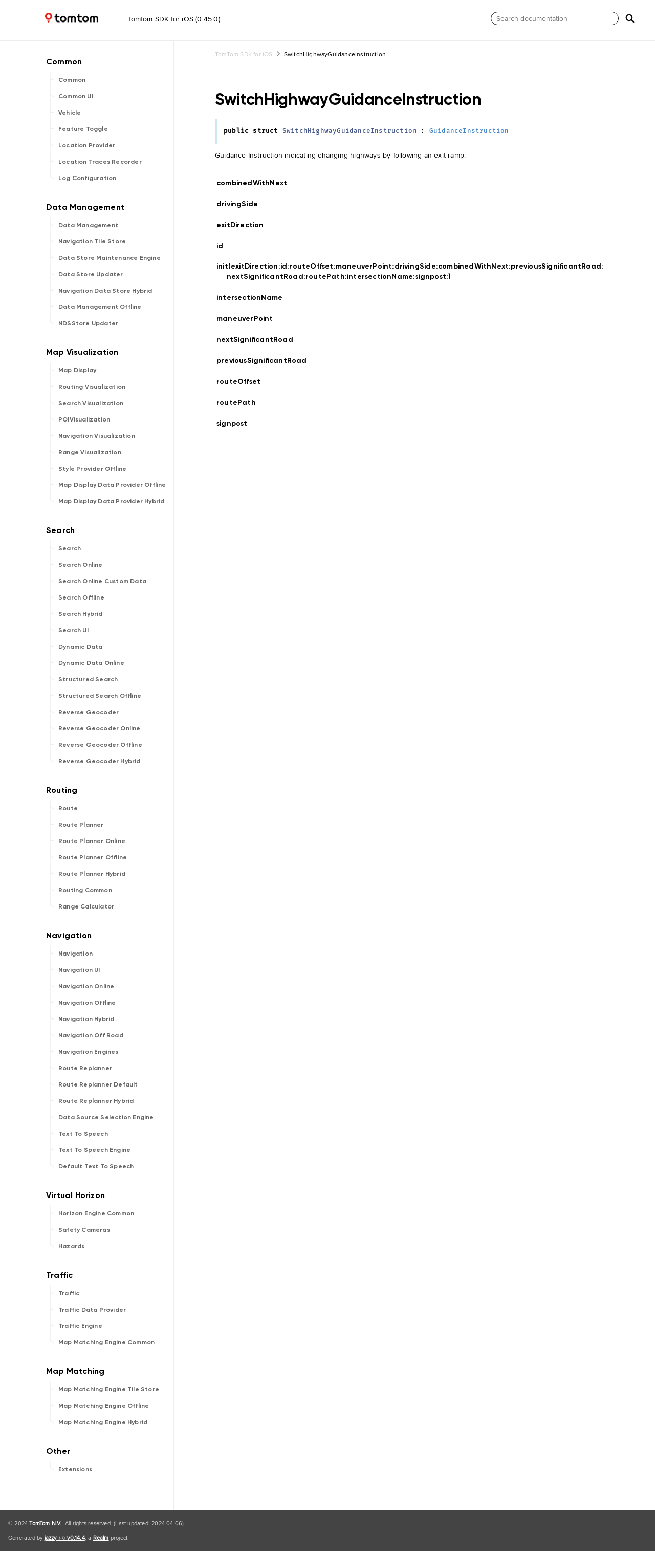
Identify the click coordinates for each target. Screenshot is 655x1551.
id (226, 246)
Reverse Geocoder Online (99, 728)
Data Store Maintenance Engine (109, 257)
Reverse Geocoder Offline (100, 744)
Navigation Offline (87, 1002)
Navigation (75, 953)
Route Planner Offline (92, 857)
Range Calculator (86, 906)
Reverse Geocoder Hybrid (99, 761)
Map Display (77, 370)
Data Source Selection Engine (106, 1117)
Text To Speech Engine (94, 1150)
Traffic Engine (80, 1326)
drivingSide (241, 204)
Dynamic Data (80, 646)
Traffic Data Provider (92, 1309)
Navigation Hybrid (86, 1019)
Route (68, 808)
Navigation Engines (88, 1051)
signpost (236, 423)
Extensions (75, 1469)
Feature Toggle (83, 128)
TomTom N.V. (45, 1523)
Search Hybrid (80, 613)
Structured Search (88, 679)
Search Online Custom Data (102, 581)
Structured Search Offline (99, 695)
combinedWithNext (256, 183)
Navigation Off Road (90, 1035)
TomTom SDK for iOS (244, 54)
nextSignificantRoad (259, 339)
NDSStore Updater (88, 323)
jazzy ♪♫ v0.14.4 (65, 1538)
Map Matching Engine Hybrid (102, 1422)
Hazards (71, 1246)
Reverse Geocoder (88, 712)
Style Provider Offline (92, 468)
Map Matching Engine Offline (103, 1405)
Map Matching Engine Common (106, 1342)
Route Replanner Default (98, 1084)
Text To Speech (83, 1133)
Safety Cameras (84, 1229)
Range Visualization (89, 452)
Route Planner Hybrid (91, 873)
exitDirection (244, 224)
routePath (240, 402)
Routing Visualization (91, 386)
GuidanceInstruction (469, 131)
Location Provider (86, 145)
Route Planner (81, 824)
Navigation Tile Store (92, 241)
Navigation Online (86, 986)
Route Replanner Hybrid (96, 1100)
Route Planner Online (91, 841)
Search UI (73, 630)
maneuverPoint (249, 318)
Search (69, 548)
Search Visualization (90, 403)
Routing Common (85, 890)
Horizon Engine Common (96, 1213)
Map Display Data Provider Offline (112, 485)
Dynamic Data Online (91, 663)
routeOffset (242, 381)
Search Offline (81, 597)
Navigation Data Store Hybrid (105, 290)
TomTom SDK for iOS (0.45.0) (112, 19)
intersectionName (253, 297)
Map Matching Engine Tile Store (108, 1389)
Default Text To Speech (96, 1166)
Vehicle (69, 112)
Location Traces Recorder (100, 161)
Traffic (68, 1293)
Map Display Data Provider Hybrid (111, 501)
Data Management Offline (100, 307)
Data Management (88, 225)
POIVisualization (84, 419)
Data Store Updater (90, 274)
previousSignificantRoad (266, 360)
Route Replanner (85, 1068)
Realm (101, 1538)
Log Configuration (87, 178)
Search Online (80, 564)
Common (71, 79)
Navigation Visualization (96, 435)
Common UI (75, 96)
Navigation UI (79, 969)
